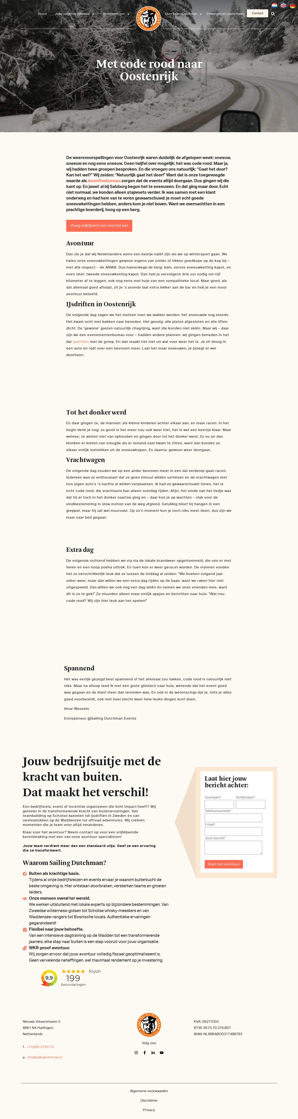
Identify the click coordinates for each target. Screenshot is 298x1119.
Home (42, 13)
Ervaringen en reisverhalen (225, 13)
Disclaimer (149, 1100)
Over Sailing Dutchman (183, 14)
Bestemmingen (116, 14)
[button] (273, 13)
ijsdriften (81, 341)
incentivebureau (104, 181)
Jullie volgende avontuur (75, 14)
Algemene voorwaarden (149, 1091)
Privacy (149, 1110)
